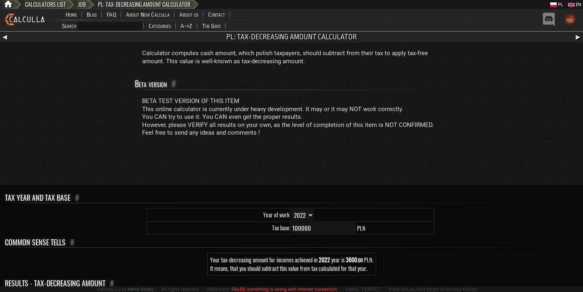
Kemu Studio (140, 289)
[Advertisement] (291, 162)
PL (556, 4)
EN (574, 4)
